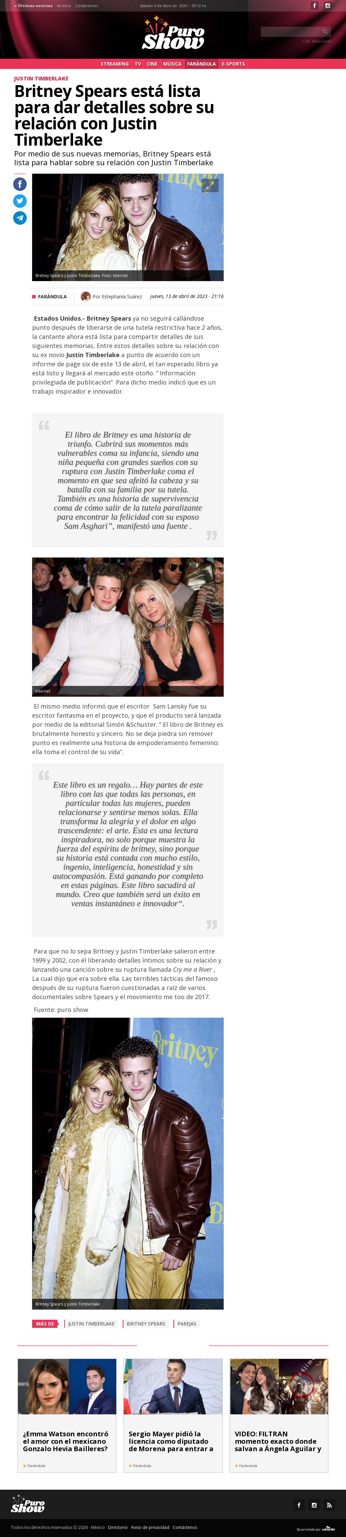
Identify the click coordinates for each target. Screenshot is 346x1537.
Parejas (186, 1323)
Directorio (118, 1527)
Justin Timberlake (91, 1323)
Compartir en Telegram (20, 218)
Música (172, 63)
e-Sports (233, 63)
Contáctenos (86, 5)
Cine (152, 63)
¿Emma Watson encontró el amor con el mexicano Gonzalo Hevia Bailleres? (65, 1441)
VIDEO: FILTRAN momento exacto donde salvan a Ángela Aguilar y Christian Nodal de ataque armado (278, 1448)
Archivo (64, 5)
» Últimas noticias (33, 5)
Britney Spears (146, 1323)
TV (137, 63)
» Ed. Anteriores (316, 41)
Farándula (201, 63)
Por (117, 296)
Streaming (115, 63)
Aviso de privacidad (150, 1527)
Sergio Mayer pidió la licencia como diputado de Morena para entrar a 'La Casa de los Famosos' (171, 1445)
